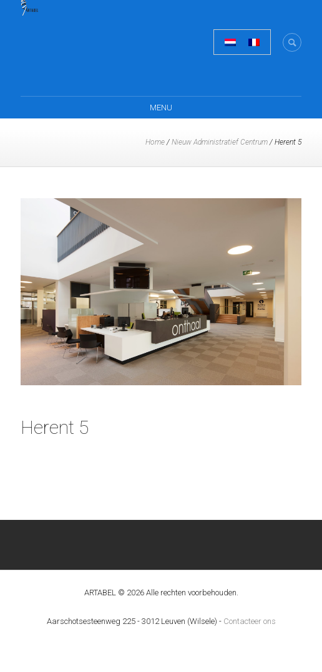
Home (155, 142)
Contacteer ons (249, 621)
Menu (161, 107)
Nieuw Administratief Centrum (220, 142)
